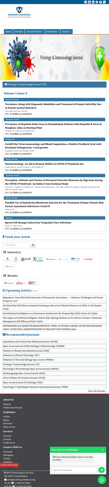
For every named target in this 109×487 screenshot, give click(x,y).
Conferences (9, 442)
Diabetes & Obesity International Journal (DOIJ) (26, 350)
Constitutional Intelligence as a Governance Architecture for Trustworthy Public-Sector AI (50, 313)
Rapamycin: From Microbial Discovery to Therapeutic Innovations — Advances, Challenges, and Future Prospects (53, 299)
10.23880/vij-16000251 (21, 154)
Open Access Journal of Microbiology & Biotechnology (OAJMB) (34, 346)
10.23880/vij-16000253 (21, 192)
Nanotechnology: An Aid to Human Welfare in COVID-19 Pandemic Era (44, 163)
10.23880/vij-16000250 (21, 134)
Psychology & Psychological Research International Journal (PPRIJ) (35, 387)
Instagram (8, 455)
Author (66, 31)
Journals (19, 31)
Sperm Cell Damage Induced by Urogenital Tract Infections (38, 222)
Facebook (7, 451)
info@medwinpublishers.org (21, 479)
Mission (7, 404)
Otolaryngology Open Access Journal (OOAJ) (24, 373)
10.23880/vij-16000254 (21, 212)
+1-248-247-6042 (22, 483)
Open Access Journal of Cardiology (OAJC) (23, 382)
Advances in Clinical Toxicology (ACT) (21, 355)
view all (35, 291)
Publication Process (12, 407)
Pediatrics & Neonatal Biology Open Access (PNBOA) (28, 359)
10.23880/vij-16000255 (21, 228)
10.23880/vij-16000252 (21, 170)
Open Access (9, 426)
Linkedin (7, 462)
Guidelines (53, 31)
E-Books (7, 439)
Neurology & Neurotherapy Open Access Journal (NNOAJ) (31, 368)
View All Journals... (97, 391)
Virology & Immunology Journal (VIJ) (21, 364)
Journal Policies (34, 31)
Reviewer (7, 423)
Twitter (6, 458)
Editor (6, 420)
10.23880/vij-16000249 (21, 114)
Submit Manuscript (9, 465)
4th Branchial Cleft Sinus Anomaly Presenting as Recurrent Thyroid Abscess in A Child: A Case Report (52, 307)
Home (8, 31)
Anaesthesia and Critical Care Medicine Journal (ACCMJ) (30, 341)
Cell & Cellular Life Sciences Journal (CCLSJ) (24, 377)
